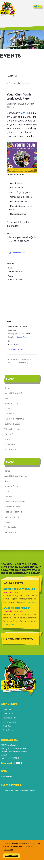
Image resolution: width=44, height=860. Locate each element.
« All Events (12, 76)
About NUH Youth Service (15, 393)
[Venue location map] (22, 302)
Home (7, 388)
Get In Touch (8, 730)
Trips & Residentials (13, 429)
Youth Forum (8, 713)
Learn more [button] (8, 850)
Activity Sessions (9, 722)
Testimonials (10, 444)
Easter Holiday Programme (19, 589)
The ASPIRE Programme (14, 418)
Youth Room (8, 726)
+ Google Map (20, 337)
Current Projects (11, 434)
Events (7, 408)
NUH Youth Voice (12, 424)
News (6, 398)
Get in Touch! (10, 449)
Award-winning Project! (17, 608)
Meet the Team (11, 403)
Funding (8, 439)
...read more (30, 602)
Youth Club (9, 413)
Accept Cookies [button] (11, 856)
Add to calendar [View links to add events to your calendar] (19, 253)
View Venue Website (15, 349)
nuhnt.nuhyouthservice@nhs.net (23, 237)
